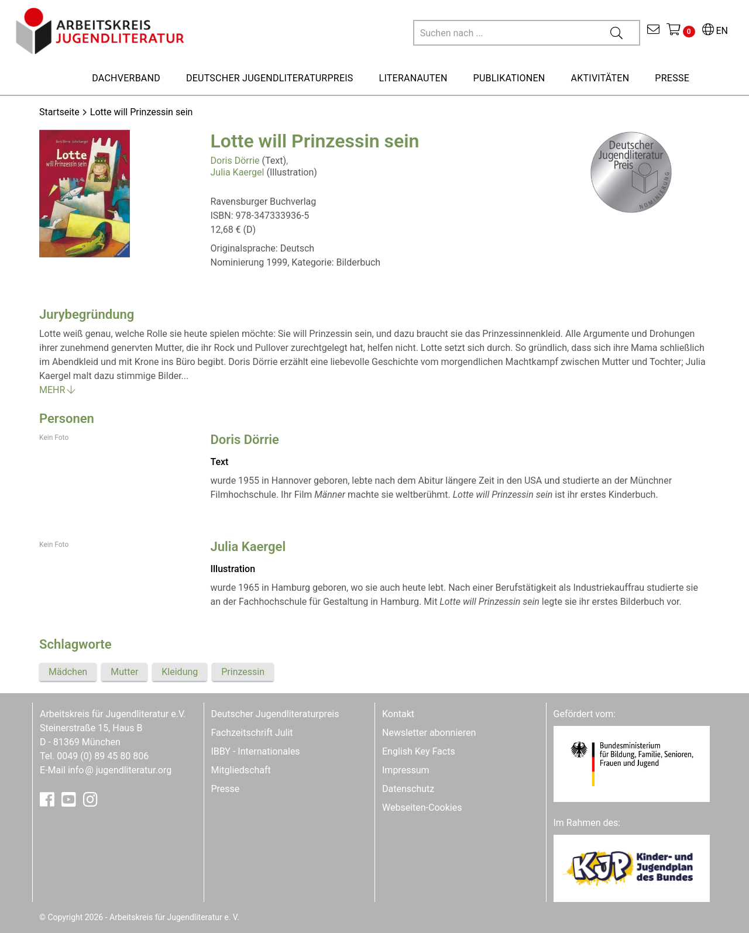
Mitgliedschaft (241, 770)
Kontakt (398, 713)
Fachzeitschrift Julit (252, 732)
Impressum (406, 770)
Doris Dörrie (235, 160)
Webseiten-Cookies (422, 807)
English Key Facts (418, 751)
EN (715, 30)
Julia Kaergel (237, 172)
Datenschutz (408, 788)
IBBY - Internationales (255, 751)
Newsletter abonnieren (429, 732)
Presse (225, 788)
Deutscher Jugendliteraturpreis (275, 713)
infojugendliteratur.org (119, 770)
